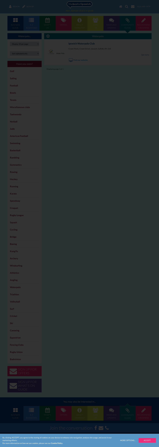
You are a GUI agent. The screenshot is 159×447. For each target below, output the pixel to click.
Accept (147, 440)
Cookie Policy (56, 443)
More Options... (127, 440)
